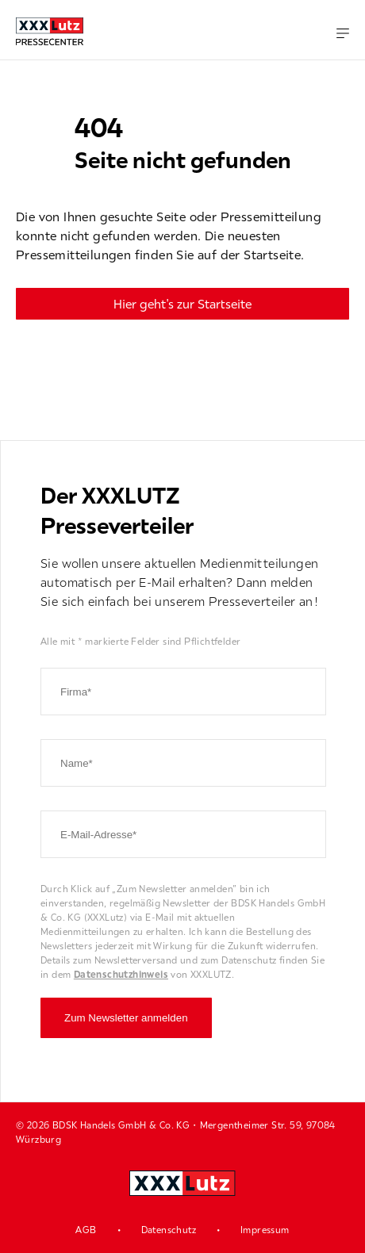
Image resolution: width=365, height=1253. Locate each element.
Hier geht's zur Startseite (182, 304)
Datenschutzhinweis (121, 974)
